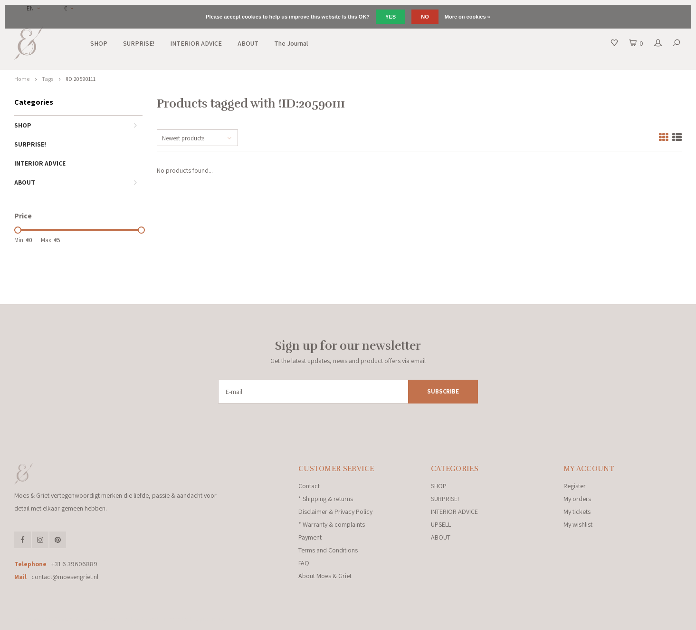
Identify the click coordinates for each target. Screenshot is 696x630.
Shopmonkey (207, 619)
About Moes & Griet (325, 575)
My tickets (577, 511)
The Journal (291, 43)
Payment (310, 537)
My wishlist (577, 524)
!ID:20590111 (80, 78)
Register (574, 486)
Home (21, 78)
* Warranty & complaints (331, 524)
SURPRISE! (138, 43)
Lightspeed (144, 619)
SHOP (98, 43)
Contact (309, 486)
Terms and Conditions (328, 550)
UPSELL (441, 524)
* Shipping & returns (325, 498)
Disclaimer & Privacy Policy (335, 511)
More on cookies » (467, 17)
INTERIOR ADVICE (196, 43)
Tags (47, 78)
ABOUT (248, 43)
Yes (390, 17)
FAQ (303, 563)
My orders (577, 498)
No (425, 17)
